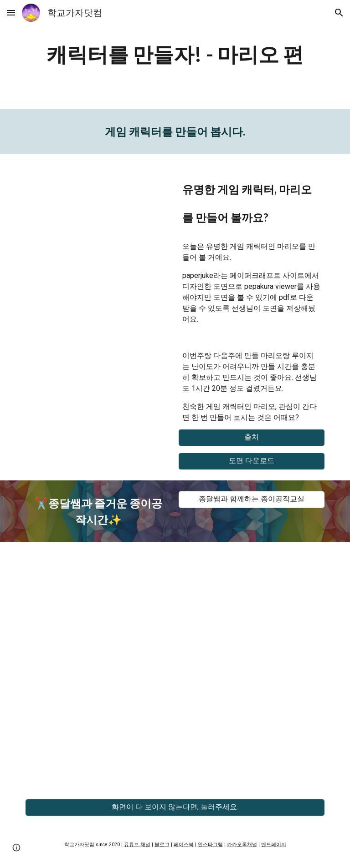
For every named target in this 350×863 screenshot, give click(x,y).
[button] (11, 12)
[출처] (251, 437)
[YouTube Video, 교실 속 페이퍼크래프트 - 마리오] (98, 214)
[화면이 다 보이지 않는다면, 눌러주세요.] (175, 807)
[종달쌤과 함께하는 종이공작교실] (251, 499)
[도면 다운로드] (251, 461)
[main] (175, 54)
